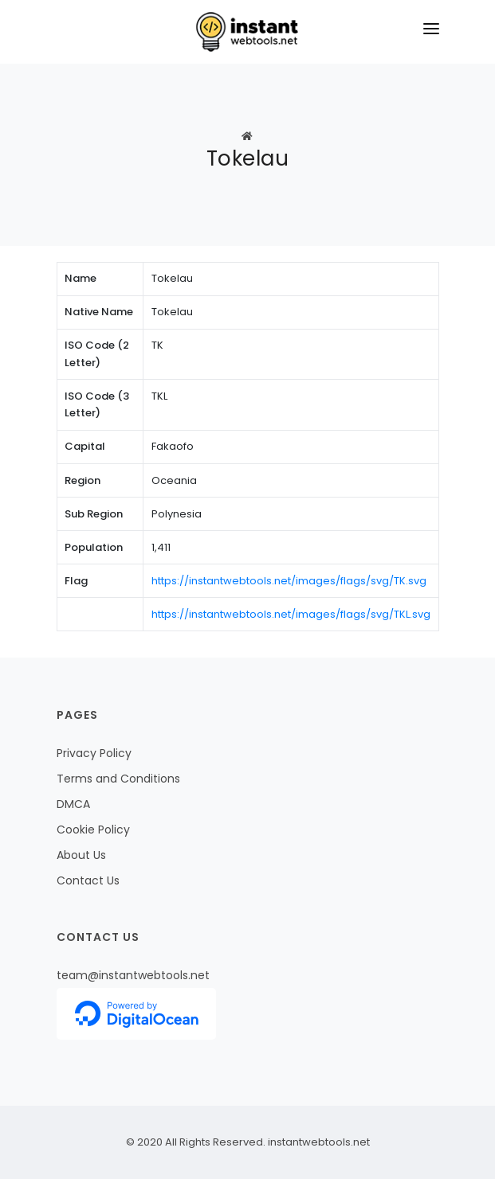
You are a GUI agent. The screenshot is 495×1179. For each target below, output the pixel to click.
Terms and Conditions (118, 779)
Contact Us (88, 880)
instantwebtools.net (317, 1142)
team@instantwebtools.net (133, 975)
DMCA (73, 804)
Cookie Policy (93, 829)
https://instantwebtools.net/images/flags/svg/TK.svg (288, 580)
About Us (81, 855)
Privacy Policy (94, 753)
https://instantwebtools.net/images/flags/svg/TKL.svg (290, 614)
